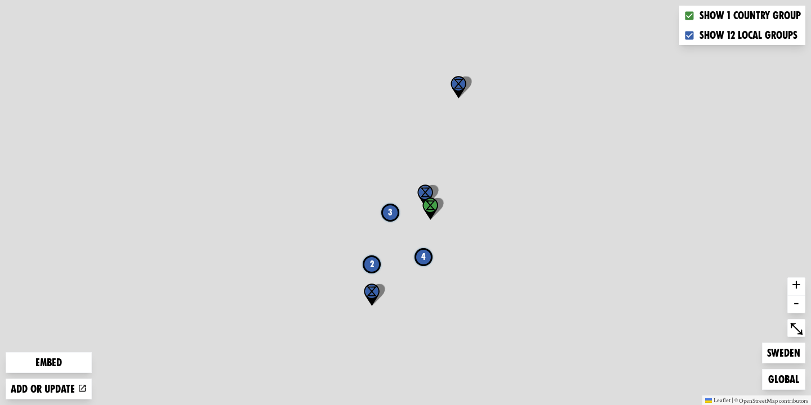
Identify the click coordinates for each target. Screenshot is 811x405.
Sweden (785, 352)
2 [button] (372, 264)
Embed (48, 362)
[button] (458, 87)
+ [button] (796, 286)
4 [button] (423, 256)
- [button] (796, 304)
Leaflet (717, 400)
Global (786, 378)
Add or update (49, 389)
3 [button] (390, 212)
